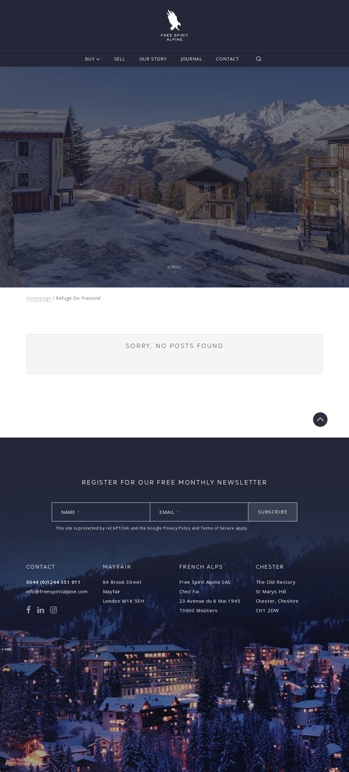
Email (169, 512)
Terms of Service (217, 528)
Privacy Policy (177, 528)
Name (70, 512)
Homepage (38, 298)
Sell (119, 59)
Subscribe (273, 511)
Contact (227, 59)
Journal (191, 59)
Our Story (153, 59)
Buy (89, 59)
